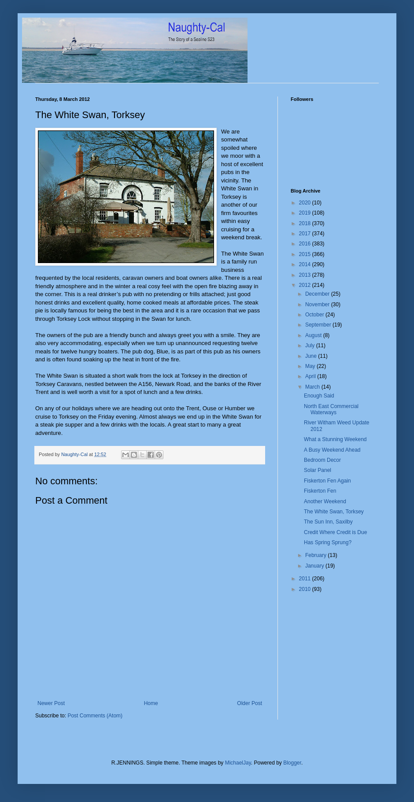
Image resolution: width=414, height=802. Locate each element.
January (315, 566)
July (310, 345)
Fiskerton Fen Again (327, 481)
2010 (305, 589)
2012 (305, 285)
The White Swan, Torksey (334, 512)
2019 (305, 213)
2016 (305, 244)
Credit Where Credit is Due (335, 532)
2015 (305, 254)
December (318, 294)
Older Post (249, 703)
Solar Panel (317, 470)
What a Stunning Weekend (335, 439)
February (316, 555)
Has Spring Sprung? (327, 542)
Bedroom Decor (322, 460)
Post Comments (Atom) (94, 716)
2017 (305, 233)
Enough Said (319, 396)
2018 (305, 223)
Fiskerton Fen (320, 491)
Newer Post (51, 703)
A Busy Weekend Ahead (332, 450)
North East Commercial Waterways (331, 409)
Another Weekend (325, 501)
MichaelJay (238, 763)
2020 (305, 203)
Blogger (292, 763)
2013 (305, 275)
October (315, 315)
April (311, 376)
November (318, 304)
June (311, 356)
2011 (305, 579)
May (311, 366)
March (313, 387)
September (319, 325)
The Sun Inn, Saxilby (328, 522)
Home (151, 703)
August (314, 335)
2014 (305, 264)
